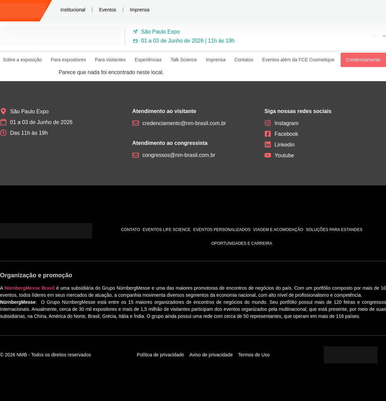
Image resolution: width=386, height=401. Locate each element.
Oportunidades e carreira (241, 243)
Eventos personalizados (222, 229)
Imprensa (139, 9)
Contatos (243, 59)
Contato (130, 229)
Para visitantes (110, 59)
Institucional (72, 9)
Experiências (148, 59)
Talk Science (184, 59)
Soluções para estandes (334, 229)
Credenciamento (363, 59)
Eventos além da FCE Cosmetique (298, 59)
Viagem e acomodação (278, 229)
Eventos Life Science (166, 229)
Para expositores (68, 59)
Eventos (107, 9)
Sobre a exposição (22, 59)
